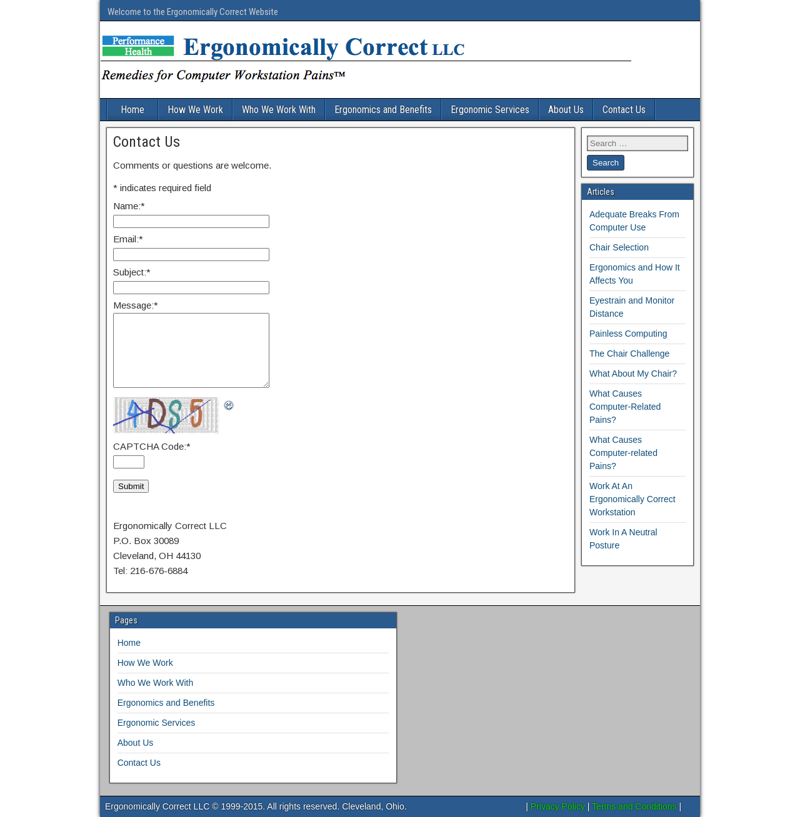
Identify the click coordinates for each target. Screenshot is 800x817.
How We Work (195, 110)
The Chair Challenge (629, 354)
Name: (129, 206)
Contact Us (624, 110)
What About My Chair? (633, 374)
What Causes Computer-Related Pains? (625, 407)
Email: (128, 239)
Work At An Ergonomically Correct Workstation (632, 499)
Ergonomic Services (490, 110)
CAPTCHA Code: (152, 446)
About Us (566, 110)
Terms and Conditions (634, 806)
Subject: (132, 272)
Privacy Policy (558, 806)
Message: (135, 305)
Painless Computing (628, 334)
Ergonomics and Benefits (383, 110)
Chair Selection (619, 247)
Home (132, 110)
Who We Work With (279, 110)
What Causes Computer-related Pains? (623, 453)
